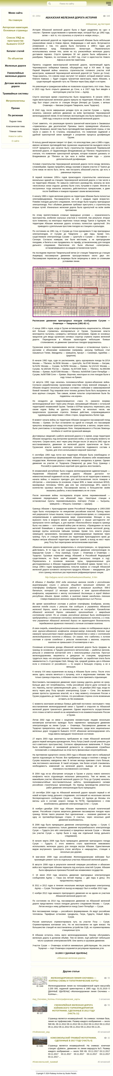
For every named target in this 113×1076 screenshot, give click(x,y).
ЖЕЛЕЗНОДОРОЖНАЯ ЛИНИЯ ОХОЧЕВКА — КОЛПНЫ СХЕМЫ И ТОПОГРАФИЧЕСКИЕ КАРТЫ (73, 979)
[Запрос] (67, 3)
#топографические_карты (67, 999)
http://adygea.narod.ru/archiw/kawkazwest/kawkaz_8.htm (71, 577)
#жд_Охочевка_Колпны (44, 999)
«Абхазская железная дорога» (71, 958)
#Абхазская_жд (93, 24)
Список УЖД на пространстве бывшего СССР (15, 40)
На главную (15, 20)
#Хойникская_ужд (41, 1032)
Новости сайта (16, 136)
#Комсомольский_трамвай (45, 1062)
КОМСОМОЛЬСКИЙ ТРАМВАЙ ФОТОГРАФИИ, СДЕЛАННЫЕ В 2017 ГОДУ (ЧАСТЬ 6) (74, 1039)
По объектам (15, 58)
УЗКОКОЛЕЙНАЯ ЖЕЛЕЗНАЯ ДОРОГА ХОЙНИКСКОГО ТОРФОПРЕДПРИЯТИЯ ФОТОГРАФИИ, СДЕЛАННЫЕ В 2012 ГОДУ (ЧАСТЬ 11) (73, 1009)
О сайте (15, 141)
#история (105, 24)
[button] (108, 3)
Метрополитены (15, 101)
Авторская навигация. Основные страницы (15, 29)
